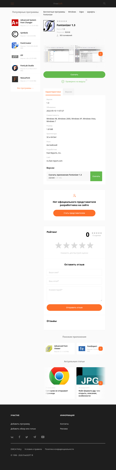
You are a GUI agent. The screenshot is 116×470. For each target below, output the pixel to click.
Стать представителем (74, 213)
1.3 (61, 29)
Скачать (74, 74)
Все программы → (25, 88)
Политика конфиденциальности (59, 449)
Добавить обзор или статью (23, 428)
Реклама (64, 428)
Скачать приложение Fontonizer (65, 175)
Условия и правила (33, 449)
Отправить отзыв (74, 307)
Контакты (64, 424)
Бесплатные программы (54, 12)
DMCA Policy (16, 449)
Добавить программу (20, 424)
